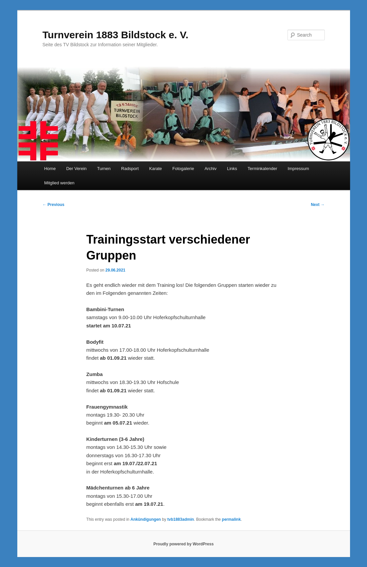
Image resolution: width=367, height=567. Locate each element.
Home (50, 168)
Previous (54, 204)
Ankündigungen (145, 519)
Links (232, 168)
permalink (231, 519)
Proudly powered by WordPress (183, 544)
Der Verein (76, 168)
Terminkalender (262, 168)
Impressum (298, 168)
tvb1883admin (180, 519)
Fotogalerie (183, 168)
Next (317, 204)
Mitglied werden (59, 182)
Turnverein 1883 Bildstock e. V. (116, 34)
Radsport (130, 168)
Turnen (104, 168)
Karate (155, 168)
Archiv (211, 168)
